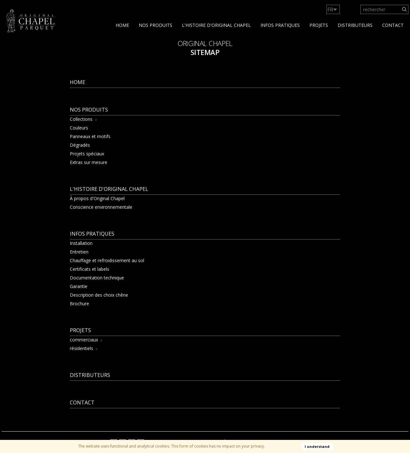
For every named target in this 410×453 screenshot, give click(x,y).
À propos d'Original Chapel (97, 198)
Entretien (79, 252)
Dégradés (80, 145)
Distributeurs (355, 25)
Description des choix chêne (99, 295)
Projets (318, 25)
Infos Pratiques (280, 25)
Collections (81, 119)
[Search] (404, 9)
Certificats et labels (89, 269)
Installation (81, 243)
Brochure (79, 304)
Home (122, 25)
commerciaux (84, 340)
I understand (317, 446)
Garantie (78, 286)
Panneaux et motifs (90, 136)
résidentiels (81, 348)
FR (330, 9)
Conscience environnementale (101, 207)
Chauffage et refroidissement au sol (107, 260)
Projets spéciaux (87, 154)
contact (393, 25)
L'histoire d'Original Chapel (216, 25)
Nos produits (155, 25)
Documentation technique (97, 278)
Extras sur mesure (88, 162)
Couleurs (79, 128)
